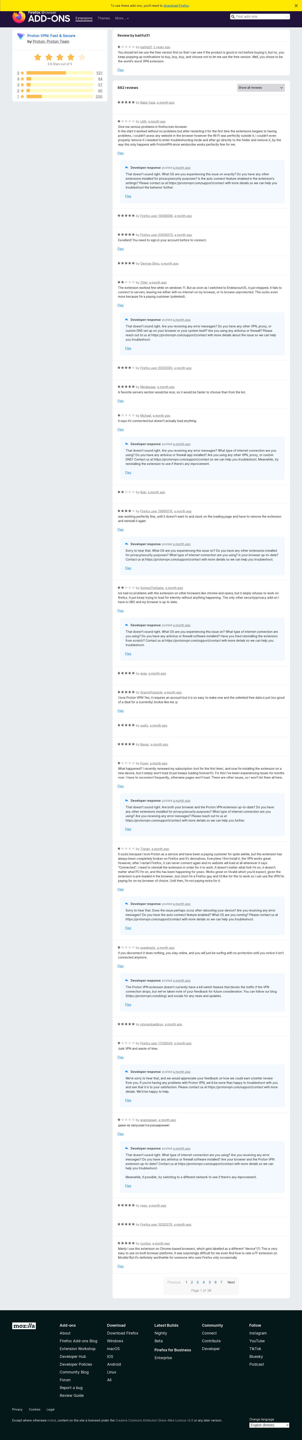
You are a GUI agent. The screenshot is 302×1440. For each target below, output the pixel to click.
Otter (144, 282)
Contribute (211, 1341)
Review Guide (72, 1395)
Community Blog (74, 1372)
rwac (143, 1205)
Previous (174, 1282)
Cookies (34, 1409)
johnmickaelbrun (151, 1024)
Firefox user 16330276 (156, 1224)
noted (51, 1420)
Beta (158, 1341)
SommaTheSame (152, 588)
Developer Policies (76, 1364)
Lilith (143, 121)
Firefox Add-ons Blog (78, 1341)
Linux (111, 1372)
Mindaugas (148, 387)
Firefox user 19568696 (156, 216)
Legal (50, 1409)
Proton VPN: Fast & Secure (51, 35)
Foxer (144, 763)
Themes (104, 18)
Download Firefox (122, 1333)
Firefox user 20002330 (156, 368)
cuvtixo (145, 1243)
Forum (65, 1380)
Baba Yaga (147, 102)
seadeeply (147, 947)
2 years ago (162, 47)
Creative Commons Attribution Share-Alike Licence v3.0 (154, 1420)
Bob (143, 492)
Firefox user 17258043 (156, 1043)
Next (231, 1282)
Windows (115, 1341)
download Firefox (176, 5)
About (65, 1333)
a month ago (165, 102)
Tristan (145, 849)
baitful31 (146, 47)
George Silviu (149, 263)
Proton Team (58, 41)
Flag (120, 70)
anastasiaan (148, 1120)
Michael (145, 415)
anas (143, 673)
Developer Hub (73, 1356)
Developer (211, 1348)
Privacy (17, 1409)
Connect (209, 1333)
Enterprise (163, 1358)
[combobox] (260, 16)
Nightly (160, 1333)
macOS (113, 1348)
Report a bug (71, 1387)
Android (114, 1364)
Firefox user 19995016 (156, 511)
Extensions (84, 18)
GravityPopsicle (151, 692)
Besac (144, 744)
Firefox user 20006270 (156, 235)
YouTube (257, 1341)
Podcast (256, 1364)
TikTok (255, 1348)
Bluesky (256, 1356)
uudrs (144, 725)
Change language (261, 1419)
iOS (110, 1356)
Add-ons (68, 1325)
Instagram (258, 1333)
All (109, 1380)
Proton (39, 41)
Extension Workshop (77, 1348)
